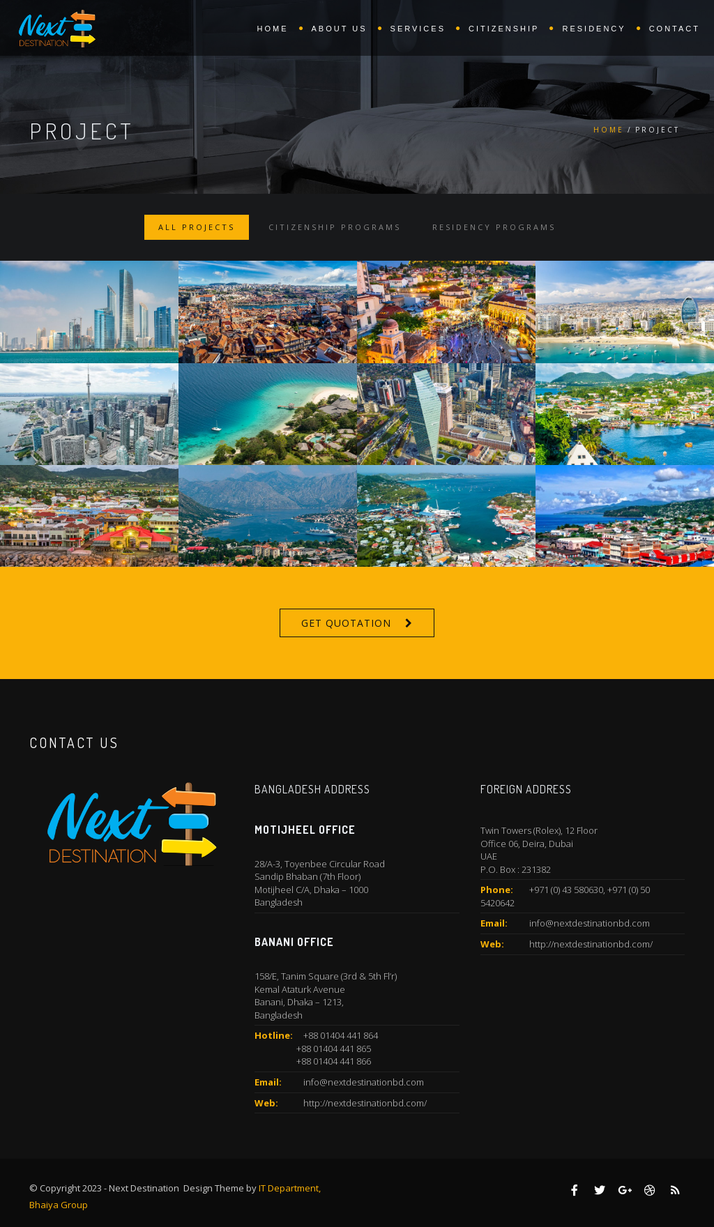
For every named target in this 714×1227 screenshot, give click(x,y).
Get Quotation (346, 623)
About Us (339, 28)
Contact (674, 28)
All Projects (196, 227)
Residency (593, 28)
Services (418, 28)
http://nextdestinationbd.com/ (365, 1103)
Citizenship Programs (334, 227)
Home (273, 28)
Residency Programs (494, 227)
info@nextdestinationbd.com (363, 1082)
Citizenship (504, 28)
